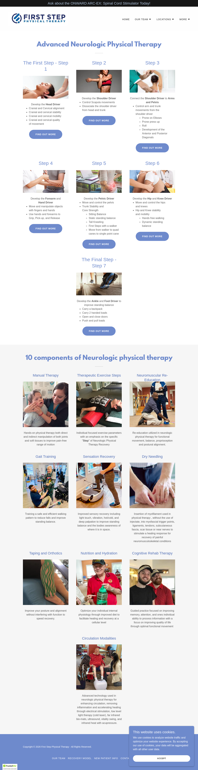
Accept (161, 758)
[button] (143, 19)
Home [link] (126, 19)
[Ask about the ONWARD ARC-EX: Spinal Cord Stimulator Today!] (99, 3)
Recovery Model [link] (80, 758)
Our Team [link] (58, 758)
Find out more (46, 134)
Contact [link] (127, 758)
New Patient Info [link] (106, 758)
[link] (39, 18)
